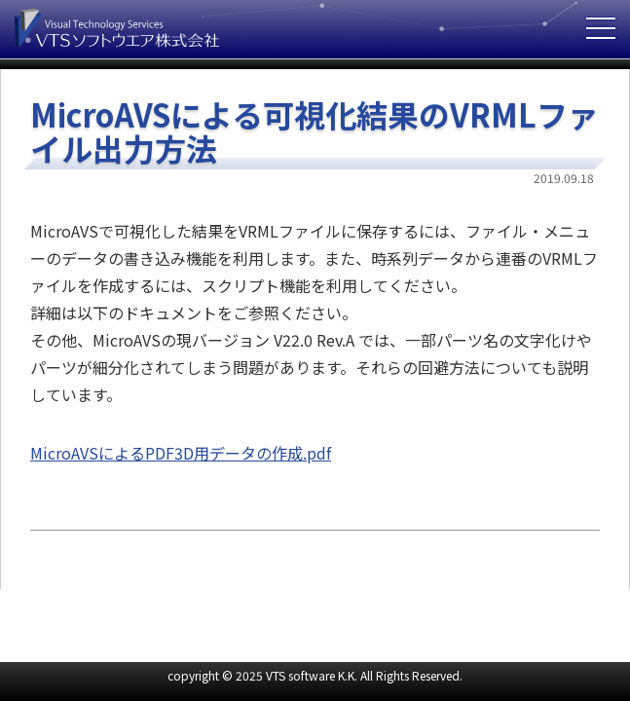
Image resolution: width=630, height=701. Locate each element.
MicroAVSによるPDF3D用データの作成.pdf (180, 452)
